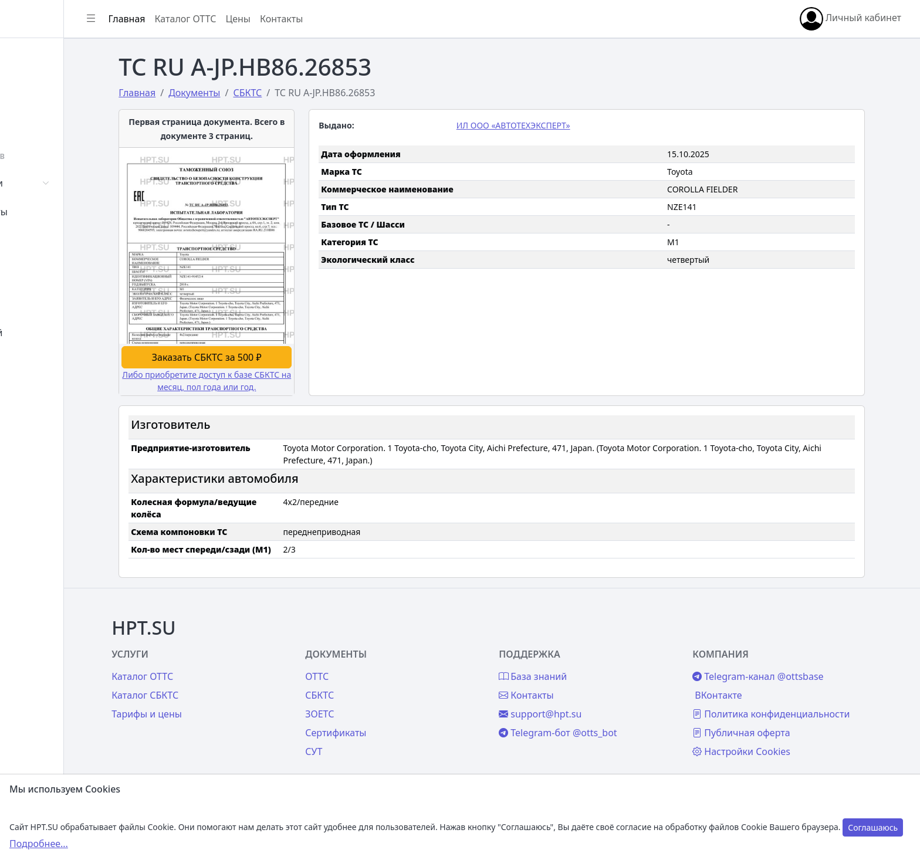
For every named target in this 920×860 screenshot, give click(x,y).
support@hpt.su (583, 701)
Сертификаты (54, 211)
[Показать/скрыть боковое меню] (177, 19)
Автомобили (51, 183)
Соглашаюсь (873, 827)
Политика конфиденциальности (806, 701)
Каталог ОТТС (272, 18)
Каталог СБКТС (204, 682)
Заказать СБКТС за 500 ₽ (252, 355)
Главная (42, 56)
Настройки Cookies (777, 739)
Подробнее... (38, 843)
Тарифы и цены (206, 701)
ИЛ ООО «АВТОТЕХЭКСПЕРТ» (557, 125)
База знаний (51, 332)
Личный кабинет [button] (850, 19)
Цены (36, 303)
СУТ (32, 240)
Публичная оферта (776, 720)
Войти (37, 85)
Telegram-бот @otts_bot (601, 720)
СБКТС (371, 682)
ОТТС (368, 664)
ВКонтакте (753, 682)
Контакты (45, 361)
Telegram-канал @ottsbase (793, 664)
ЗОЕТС (371, 701)
